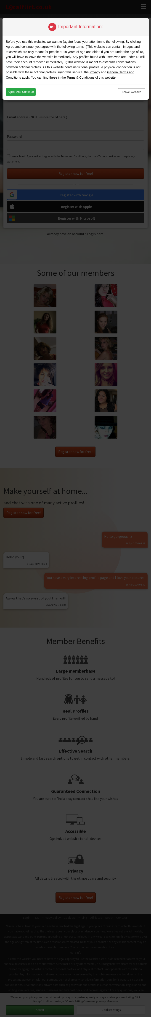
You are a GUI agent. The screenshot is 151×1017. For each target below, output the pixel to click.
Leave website (131, 92)
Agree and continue (21, 91)
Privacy (95, 72)
